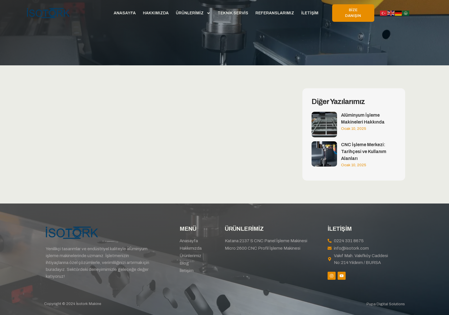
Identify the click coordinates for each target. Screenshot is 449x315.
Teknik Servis (233, 13)
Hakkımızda (156, 13)
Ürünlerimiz (193, 13)
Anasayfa (125, 13)
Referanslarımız (274, 13)
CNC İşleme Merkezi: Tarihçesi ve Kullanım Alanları (363, 151)
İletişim (309, 13)
